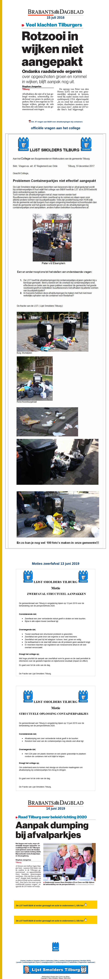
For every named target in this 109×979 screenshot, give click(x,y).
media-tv (30, 960)
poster (19, 962)
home (23, 960)
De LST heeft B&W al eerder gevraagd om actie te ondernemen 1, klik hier (51, 905)
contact (62, 960)
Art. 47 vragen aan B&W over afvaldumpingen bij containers (56, 122)
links (56, 960)
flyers (38, 962)
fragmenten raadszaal (86, 962)
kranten (37, 960)
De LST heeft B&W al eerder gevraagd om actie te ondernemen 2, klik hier (51, 921)
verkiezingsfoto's (62, 962)
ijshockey (49, 960)
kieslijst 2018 (85, 960)
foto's (43, 960)
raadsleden (73, 962)
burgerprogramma (72, 960)
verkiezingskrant (29, 962)
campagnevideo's (48, 962)
